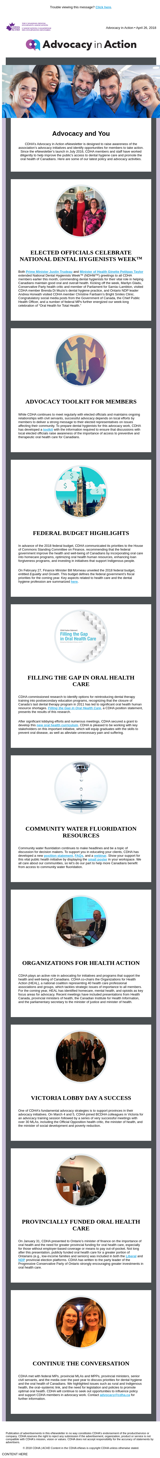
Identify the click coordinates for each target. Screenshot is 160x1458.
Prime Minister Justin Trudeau (49, 272)
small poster (97, 859)
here (74, 581)
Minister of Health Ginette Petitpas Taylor (111, 272)
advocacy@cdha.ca (115, 1395)
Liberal (131, 1256)
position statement (58, 855)
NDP (21, 1260)
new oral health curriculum (57, 725)
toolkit (48, 429)
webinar (100, 855)
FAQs (79, 855)
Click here (103, 7)
